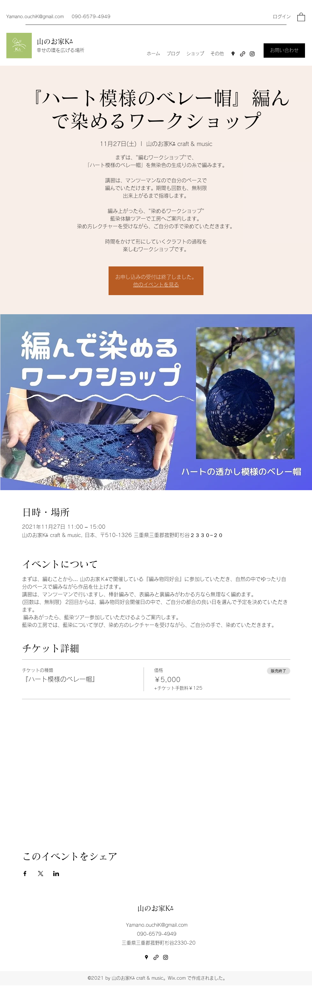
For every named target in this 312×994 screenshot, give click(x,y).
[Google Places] (233, 54)
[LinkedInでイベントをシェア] (56, 873)
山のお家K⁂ (56, 41)
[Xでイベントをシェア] (41, 873)
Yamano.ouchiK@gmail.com (35, 16)
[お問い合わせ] (284, 50)
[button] (301, 16)
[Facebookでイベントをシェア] (25, 873)
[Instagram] (252, 54)
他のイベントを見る (156, 284)
